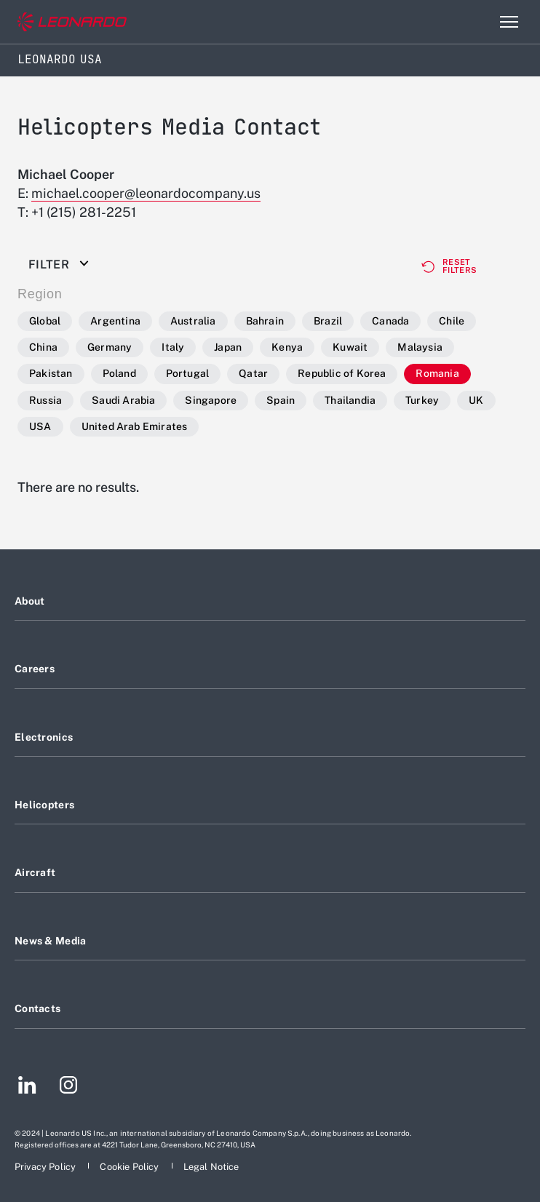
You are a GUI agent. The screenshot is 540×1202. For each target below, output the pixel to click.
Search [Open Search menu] (477, 22)
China (43, 347)
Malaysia (419, 347)
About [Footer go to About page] (29, 601)
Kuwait (350, 347)
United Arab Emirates (135, 426)
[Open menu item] (509, 22)
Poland (119, 373)
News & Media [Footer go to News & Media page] (50, 941)
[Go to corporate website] (72, 22)
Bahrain (265, 321)
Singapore (211, 400)
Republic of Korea (342, 373)
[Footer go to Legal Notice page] (211, 1166)
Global (44, 321)
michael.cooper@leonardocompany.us (146, 193)
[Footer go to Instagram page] (68, 1087)
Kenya (287, 347)
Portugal (188, 373)
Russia (45, 400)
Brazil (328, 321)
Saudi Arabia (123, 400)
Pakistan (51, 373)
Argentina (115, 321)
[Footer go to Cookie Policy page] (130, 1166)
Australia (193, 321)
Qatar (253, 373)
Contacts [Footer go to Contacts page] (37, 1008)
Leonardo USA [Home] (59, 59)
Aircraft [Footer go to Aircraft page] (35, 872)
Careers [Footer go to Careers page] (35, 668)
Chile (451, 321)
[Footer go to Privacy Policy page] (46, 1166)
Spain (280, 400)
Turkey (422, 400)
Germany (109, 347)
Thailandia (350, 400)
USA (40, 426)
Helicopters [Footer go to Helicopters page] (44, 805)
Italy (173, 347)
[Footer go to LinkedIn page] (27, 1087)
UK (476, 400)
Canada (390, 321)
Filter (48, 265)
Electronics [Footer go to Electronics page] (44, 737)
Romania (437, 373)
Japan (228, 347)
